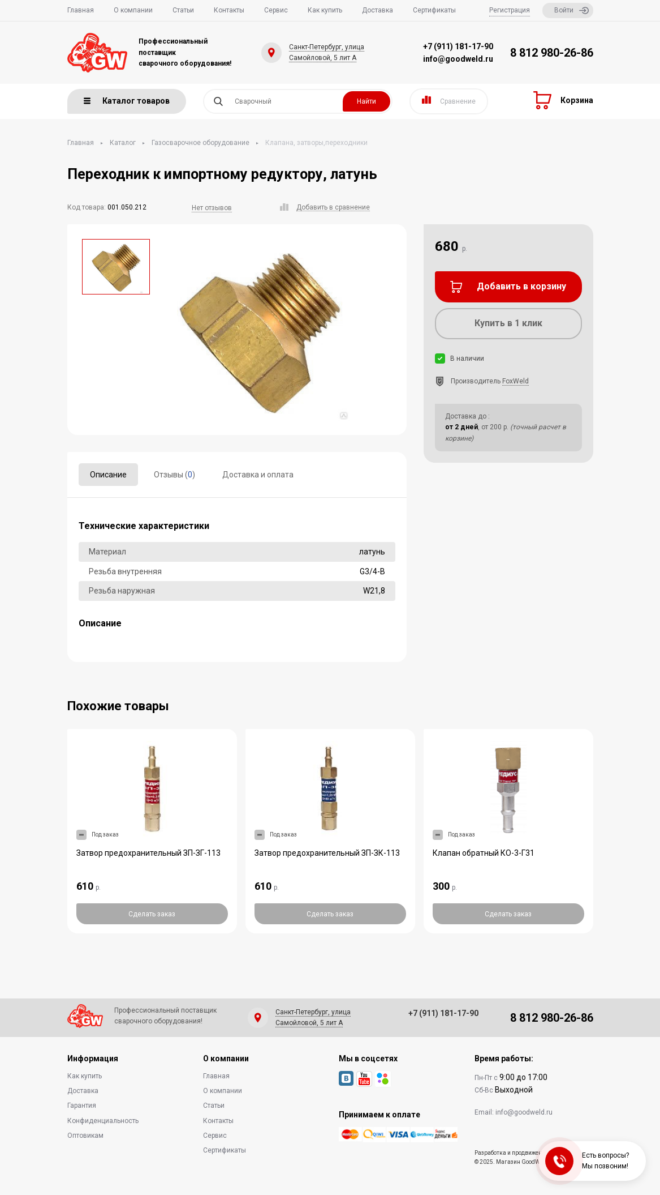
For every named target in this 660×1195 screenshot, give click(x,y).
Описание (108, 474)
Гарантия (81, 1105)
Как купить (325, 10)
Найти (366, 101)
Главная (80, 10)
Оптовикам (85, 1135)
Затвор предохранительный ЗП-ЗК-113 (327, 852)
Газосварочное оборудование (200, 143)
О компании (133, 10)
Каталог (123, 143)
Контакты (229, 10)
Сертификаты (434, 10)
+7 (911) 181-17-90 (458, 46)
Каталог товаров (127, 100)
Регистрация (509, 10)
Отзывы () (174, 474)
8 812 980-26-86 (551, 52)
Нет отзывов (212, 208)
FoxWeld (515, 381)
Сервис (276, 10)
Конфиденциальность (103, 1121)
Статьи (183, 10)
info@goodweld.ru (458, 58)
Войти (571, 10)
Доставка (377, 10)
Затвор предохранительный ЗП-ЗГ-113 (148, 852)
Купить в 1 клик (508, 323)
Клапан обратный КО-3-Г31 (483, 852)
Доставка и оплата (258, 474)
